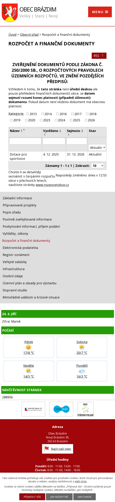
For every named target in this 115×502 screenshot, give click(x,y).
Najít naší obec (61, 449)
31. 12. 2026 (75, 154)
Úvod (12, 34)
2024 (61, 120)
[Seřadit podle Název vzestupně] (24, 129)
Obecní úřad (29, 34)
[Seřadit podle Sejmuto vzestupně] (69, 133)
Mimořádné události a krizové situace (31, 297)
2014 (48, 114)
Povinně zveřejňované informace (27, 219)
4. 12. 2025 (51, 154)
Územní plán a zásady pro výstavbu (30, 283)
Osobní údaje (13, 276)
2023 (46, 120)
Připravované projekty (19, 205)
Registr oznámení (16, 255)
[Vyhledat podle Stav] (97, 147)
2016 (63, 114)
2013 (33, 114)
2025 (76, 120)
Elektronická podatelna (20, 248)
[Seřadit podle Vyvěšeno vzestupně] (45, 133)
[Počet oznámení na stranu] (97, 165)
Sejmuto (75, 131)
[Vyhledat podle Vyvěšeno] (54, 141)
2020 (31, 120)
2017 (77, 114)
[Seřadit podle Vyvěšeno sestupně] (45, 135)
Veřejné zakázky (15, 262)
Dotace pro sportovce (18, 156)
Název (16, 131)
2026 (91, 120)
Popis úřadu (12, 212)
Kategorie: (16, 113)
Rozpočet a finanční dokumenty (26, 240)
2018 (92, 114)
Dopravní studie (15, 290)
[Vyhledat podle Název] (25, 141)
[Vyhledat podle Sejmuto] (76, 141)
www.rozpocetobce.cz (52, 185)
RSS (99, 55)
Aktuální (95, 154)
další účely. (81, 481)
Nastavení (84, 496)
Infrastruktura (14, 269)
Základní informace (17, 198)
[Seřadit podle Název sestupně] (24, 130)
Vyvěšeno (52, 131)
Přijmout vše (32, 496)
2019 (16, 120)
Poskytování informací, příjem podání (31, 226)
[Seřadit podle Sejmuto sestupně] (69, 135)
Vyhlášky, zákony (15, 233)
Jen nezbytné (59, 496)
